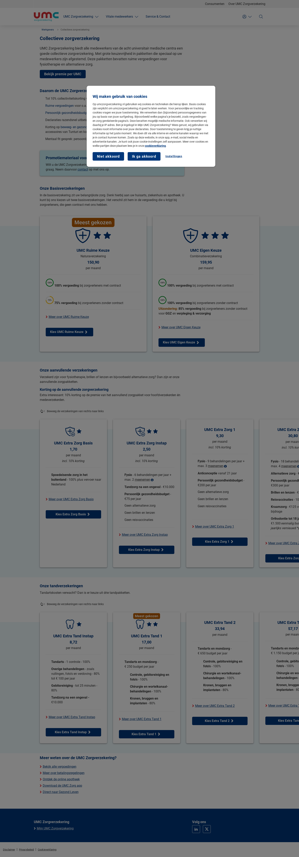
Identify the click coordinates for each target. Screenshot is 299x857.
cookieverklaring (155, 145)
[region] (151, 126)
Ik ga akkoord (144, 156)
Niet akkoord (108, 156)
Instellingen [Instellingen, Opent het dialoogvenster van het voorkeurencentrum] (173, 156)
